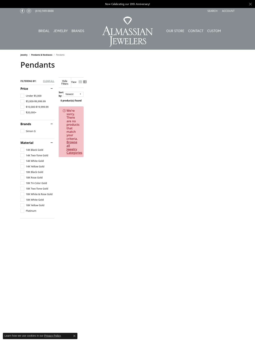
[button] (212, 11)
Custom (214, 30)
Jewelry (24, 54)
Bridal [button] (44, 30)
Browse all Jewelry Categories (175, 108)
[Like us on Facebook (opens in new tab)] (22, 11)
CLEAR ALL (48, 81)
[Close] (250, 4)
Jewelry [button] (60, 30)
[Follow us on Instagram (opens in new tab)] (29, 11)
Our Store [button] (175, 30)
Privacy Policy (52, 335)
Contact (195, 30)
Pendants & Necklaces (41, 54)
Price (24, 88)
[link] (44, 11)
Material (26, 142)
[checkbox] (30, 95)
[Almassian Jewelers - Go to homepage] (127, 32)
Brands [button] (77, 30)
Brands (25, 124)
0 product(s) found (146, 97)
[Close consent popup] (74, 336)
